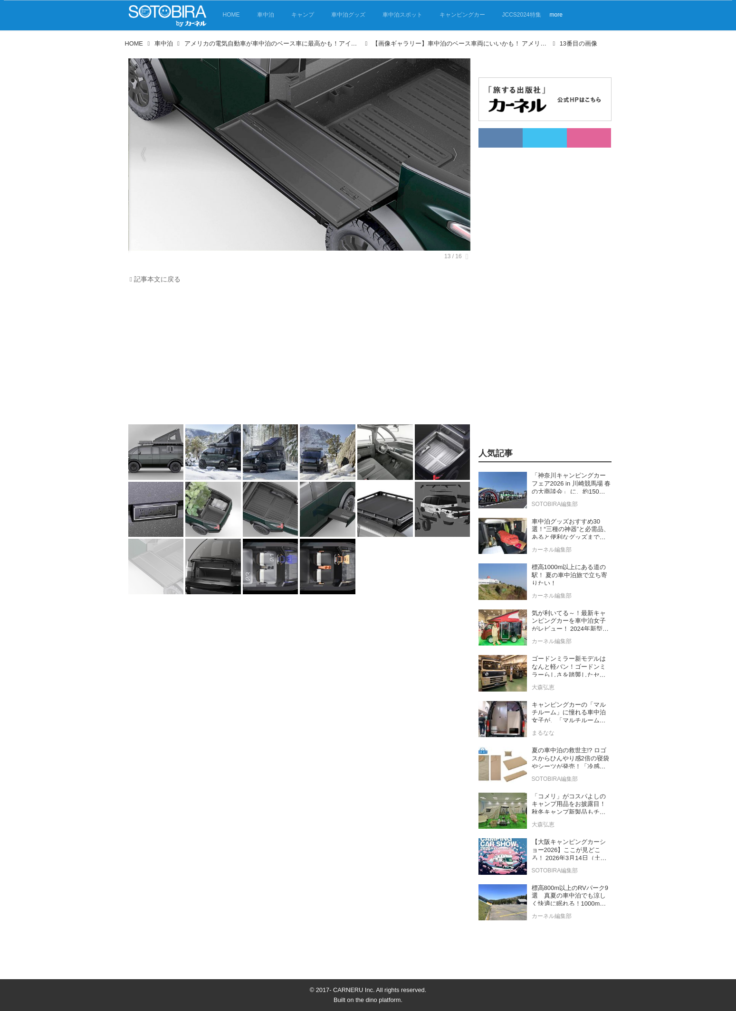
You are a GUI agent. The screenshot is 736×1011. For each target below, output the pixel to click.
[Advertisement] (299, 356)
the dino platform (378, 999)
